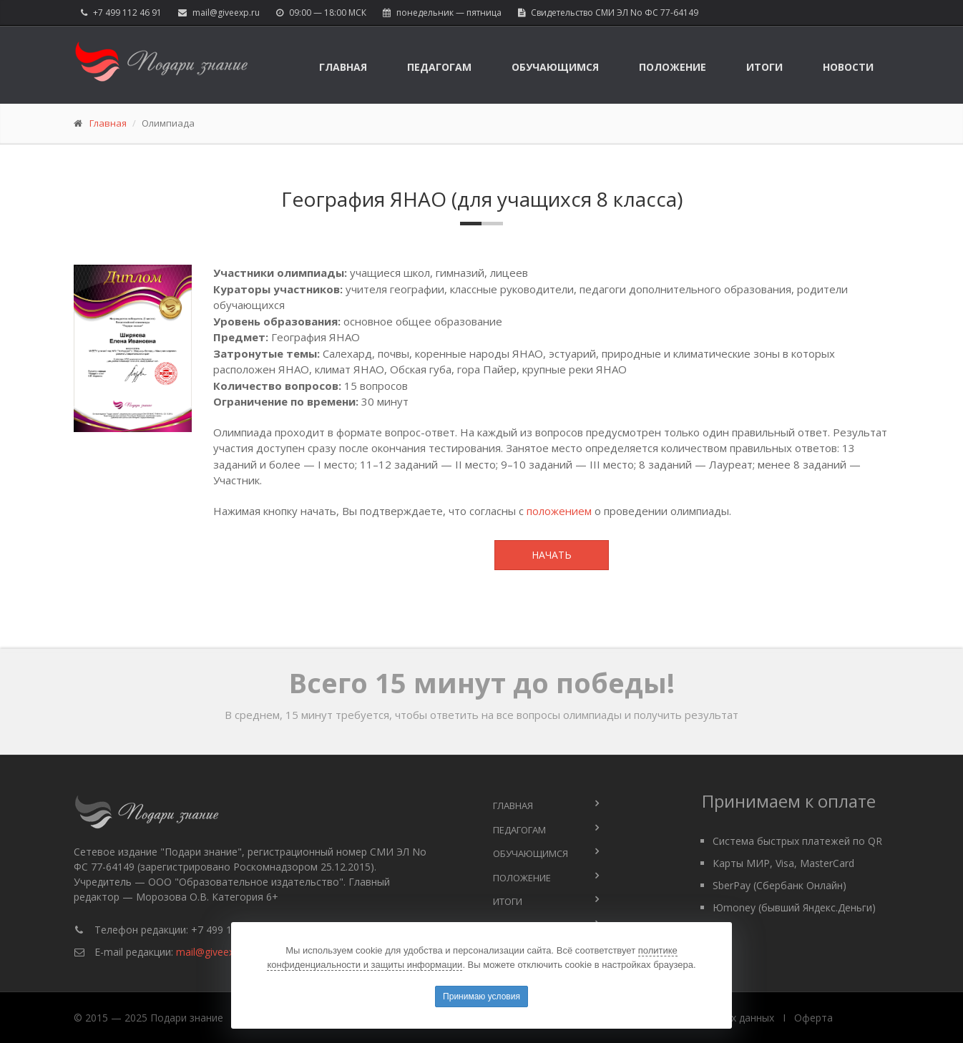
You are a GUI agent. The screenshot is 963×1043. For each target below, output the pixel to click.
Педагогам (439, 67)
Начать (552, 555)
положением (559, 511)
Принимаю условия (481, 996)
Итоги (764, 67)
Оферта (813, 1017)
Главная (343, 67)
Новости (848, 67)
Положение (672, 67)
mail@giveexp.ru (226, 12)
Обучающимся (555, 67)
